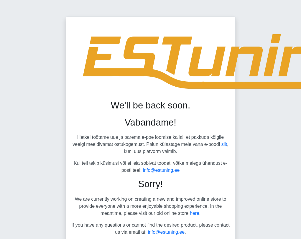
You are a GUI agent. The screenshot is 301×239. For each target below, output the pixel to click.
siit (224, 144)
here (194, 213)
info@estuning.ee (161, 170)
